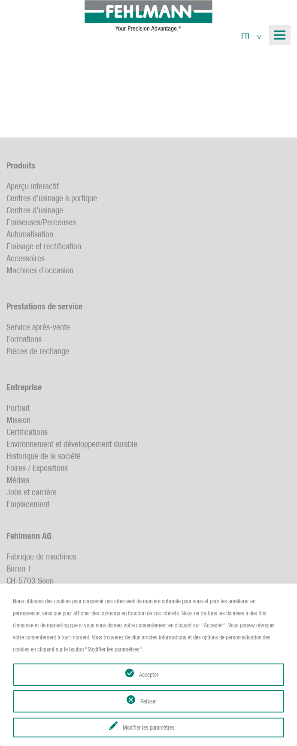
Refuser (148, 701)
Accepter (148, 674)
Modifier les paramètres (149, 727)
